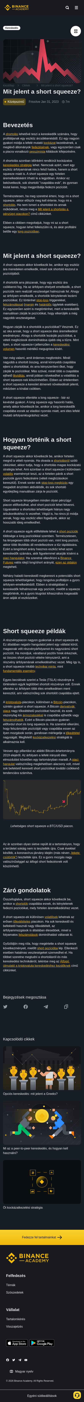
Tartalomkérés (15, 1319)
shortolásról (62, 460)
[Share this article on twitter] (5, 1006)
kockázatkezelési (44, 737)
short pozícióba (47, 948)
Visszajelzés (14, 1326)
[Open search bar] (66, 7)
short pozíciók (68, 531)
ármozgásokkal (33, 715)
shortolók (22, 903)
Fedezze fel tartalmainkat (42, 1237)
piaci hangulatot (13, 558)
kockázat (49, 142)
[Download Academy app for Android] (41, 1343)
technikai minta (45, 666)
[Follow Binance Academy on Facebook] (7, 1359)
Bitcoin (58, 702)
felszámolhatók (13, 719)
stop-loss (42, 300)
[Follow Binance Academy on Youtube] (25, 1360)
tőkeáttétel (73, 733)
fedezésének (40, 147)
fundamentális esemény (19, 671)
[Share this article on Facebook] (25, 1006)
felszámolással (13, 304)
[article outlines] (76, 31)
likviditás (18, 375)
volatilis (8, 473)
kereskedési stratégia (17, 165)
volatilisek (51, 917)
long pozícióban (28, 231)
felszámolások (28, 934)
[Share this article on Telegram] (46, 1006)
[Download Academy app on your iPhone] (17, 1343)
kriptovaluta (13, 702)
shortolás (12, 134)
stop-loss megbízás (54, 482)
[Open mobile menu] (76, 7)
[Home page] (17, 8)
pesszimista (37, 151)
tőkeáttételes (21, 921)
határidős (45, 304)
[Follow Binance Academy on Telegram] (19, 1360)
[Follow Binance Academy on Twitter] (13, 1360)
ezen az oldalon (66, 562)
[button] (76, 7)
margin (29, 304)
